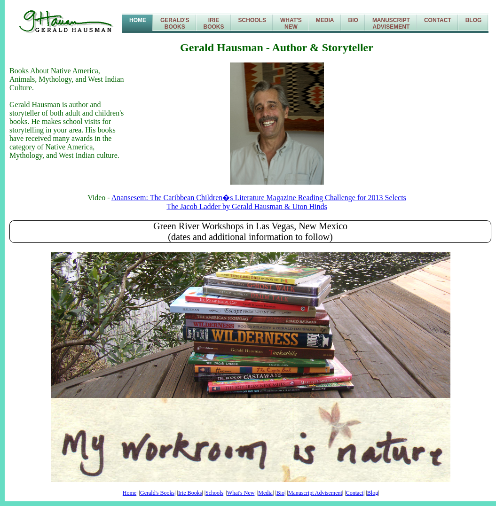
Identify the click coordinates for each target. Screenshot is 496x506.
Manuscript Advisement (315, 493)
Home (137, 20)
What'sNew (291, 23)
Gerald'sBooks (174, 23)
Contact (437, 20)
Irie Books (190, 493)
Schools (252, 20)
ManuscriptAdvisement (391, 23)
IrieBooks (214, 23)
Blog (473, 20)
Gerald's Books (157, 493)
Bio (353, 20)
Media (325, 20)
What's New (240, 493)
